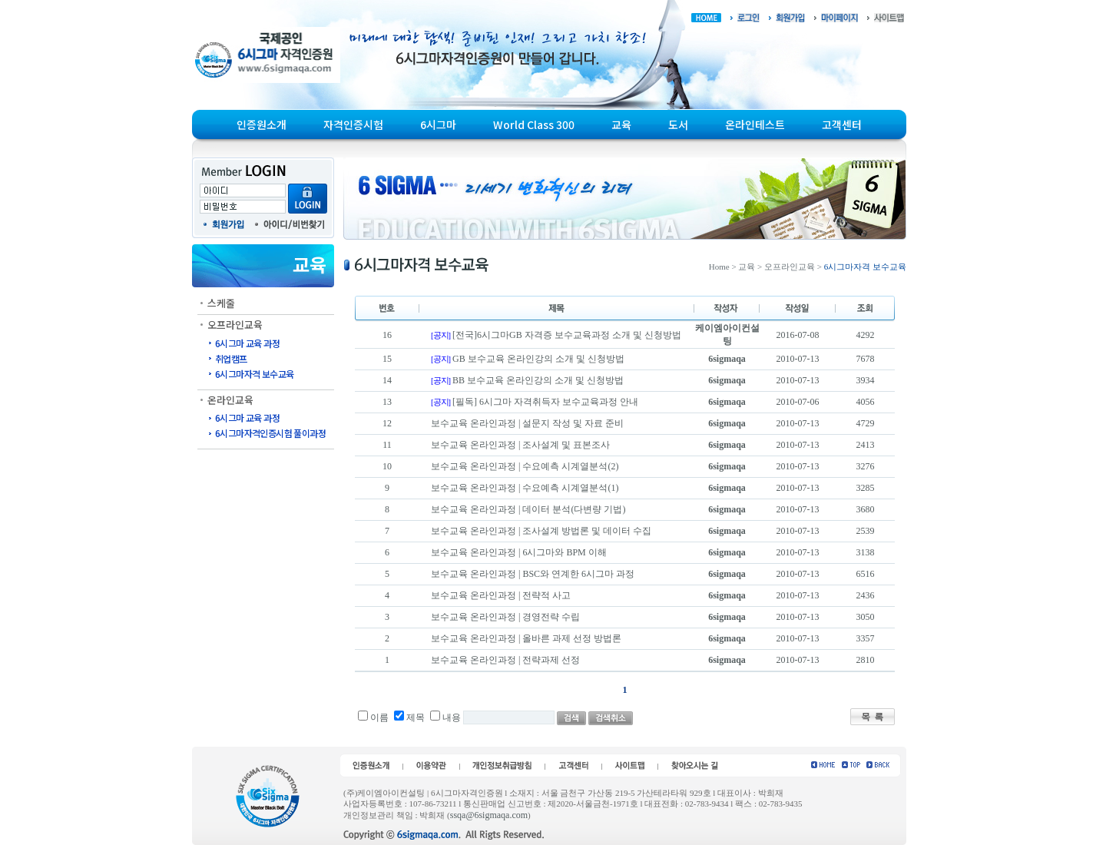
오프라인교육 (235, 324)
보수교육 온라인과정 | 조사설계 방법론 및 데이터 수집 (541, 530)
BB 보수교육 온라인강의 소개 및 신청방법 (538, 380)
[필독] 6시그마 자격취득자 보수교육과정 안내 (545, 401)
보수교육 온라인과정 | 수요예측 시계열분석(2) (524, 466)
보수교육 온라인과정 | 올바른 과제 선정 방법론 (526, 638)
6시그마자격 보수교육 (254, 373)
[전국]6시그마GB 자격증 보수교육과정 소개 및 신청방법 (566, 335)
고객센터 (842, 124)
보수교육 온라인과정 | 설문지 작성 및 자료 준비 (527, 423)
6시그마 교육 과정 (247, 343)
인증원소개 (261, 124)
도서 (678, 124)
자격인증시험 (353, 124)
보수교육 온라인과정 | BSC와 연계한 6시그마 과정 (532, 573)
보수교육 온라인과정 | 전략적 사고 (501, 595)
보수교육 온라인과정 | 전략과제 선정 (505, 659)
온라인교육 (230, 400)
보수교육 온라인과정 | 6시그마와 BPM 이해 (519, 552)
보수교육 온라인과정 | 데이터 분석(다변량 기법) (528, 509)
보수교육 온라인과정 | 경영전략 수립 (505, 616)
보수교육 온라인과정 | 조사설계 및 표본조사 (520, 444)
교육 (621, 124)
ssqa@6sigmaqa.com (489, 815)
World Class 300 (534, 124)
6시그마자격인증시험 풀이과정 (270, 432)
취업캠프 (231, 358)
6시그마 (438, 124)
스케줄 (221, 303)
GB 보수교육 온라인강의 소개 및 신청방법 (538, 358)
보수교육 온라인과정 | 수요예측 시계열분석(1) (524, 487)
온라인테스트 (755, 124)
